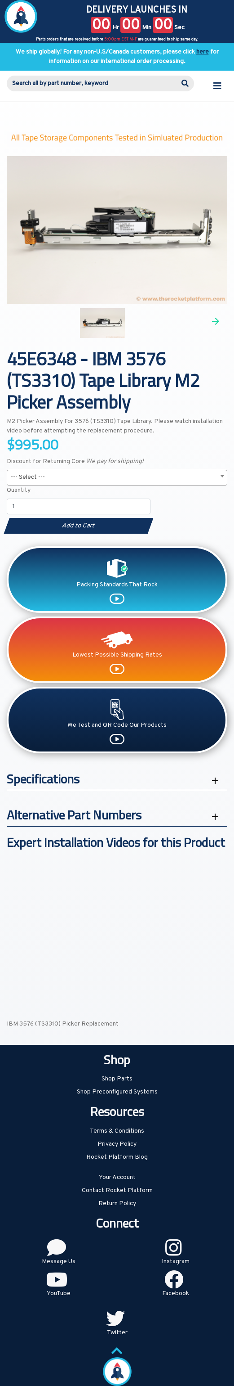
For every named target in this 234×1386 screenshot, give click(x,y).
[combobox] (117, 478)
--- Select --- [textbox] (28, 477)
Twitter (117, 1332)
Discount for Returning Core (75, 461)
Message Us (58, 1261)
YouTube (59, 1293)
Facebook (175, 1293)
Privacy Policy (117, 1144)
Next (215, 321)
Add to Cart (78, 526)
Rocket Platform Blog (117, 1157)
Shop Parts (117, 1079)
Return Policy (117, 1203)
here (202, 52)
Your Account (117, 1177)
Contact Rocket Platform (117, 1190)
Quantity (19, 490)
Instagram (176, 1261)
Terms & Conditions (117, 1131)
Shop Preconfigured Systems (117, 1092)
